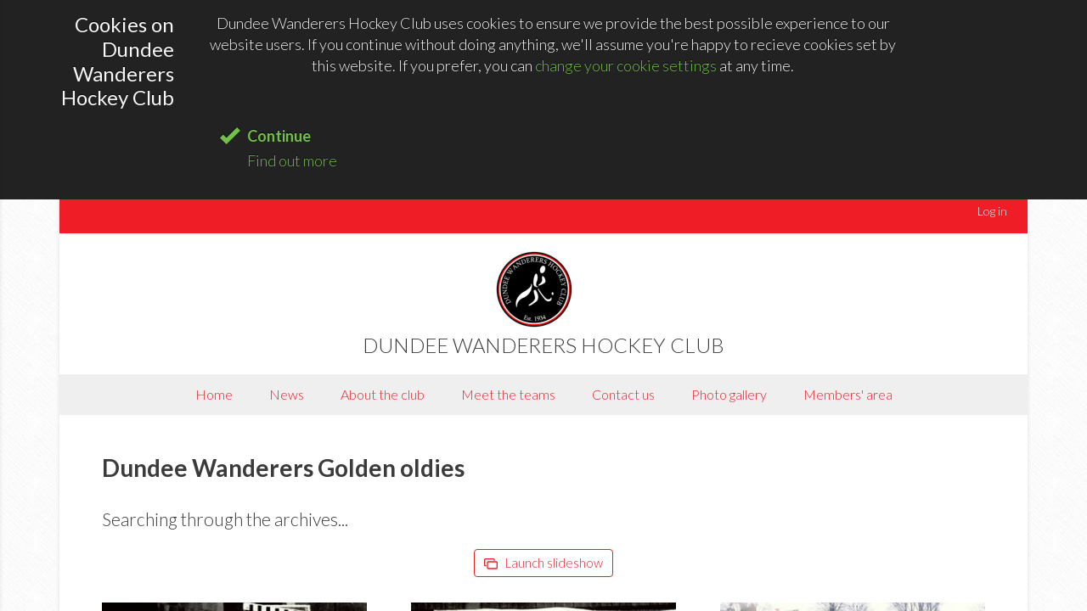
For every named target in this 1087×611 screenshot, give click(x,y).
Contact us (623, 394)
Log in (992, 211)
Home (214, 394)
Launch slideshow (543, 562)
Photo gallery (729, 394)
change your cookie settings (626, 65)
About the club (383, 394)
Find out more (292, 160)
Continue (279, 135)
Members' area (848, 394)
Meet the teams (508, 394)
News (286, 394)
